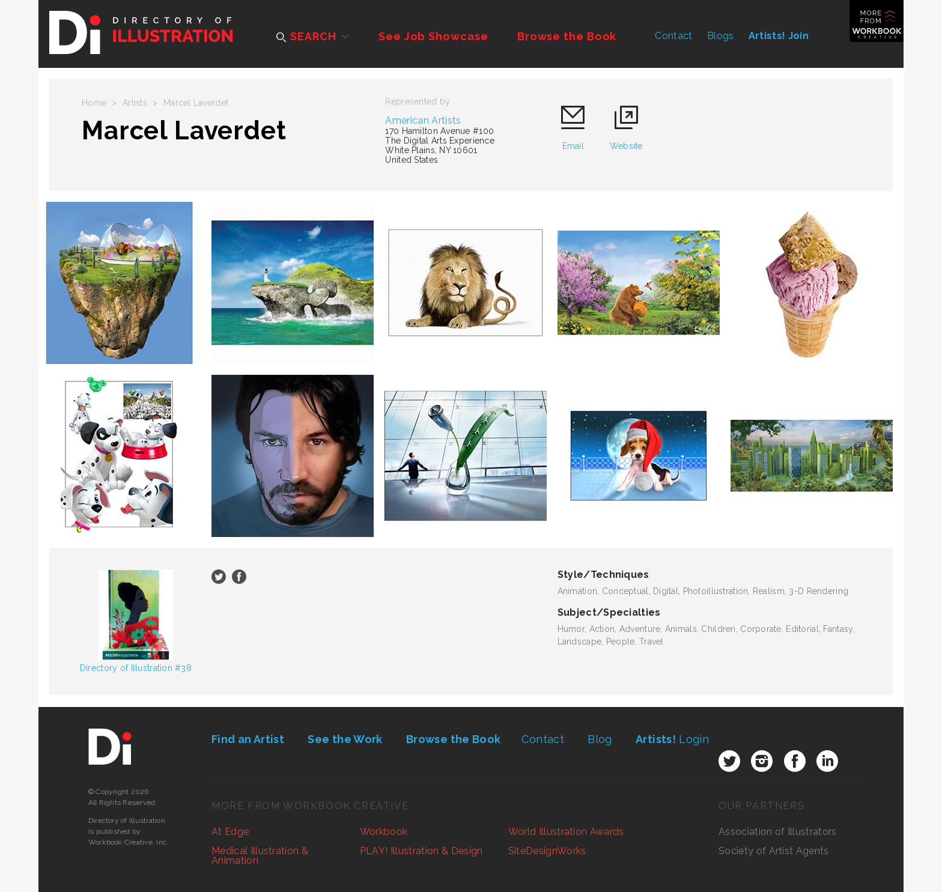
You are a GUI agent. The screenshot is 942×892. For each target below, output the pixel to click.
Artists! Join (779, 35)
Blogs (720, 35)
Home (94, 103)
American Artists (423, 120)
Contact (673, 35)
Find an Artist (247, 739)
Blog (600, 739)
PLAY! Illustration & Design (421, 851)
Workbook (384, 831)
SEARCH (306, 36)
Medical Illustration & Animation (259, 855)
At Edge (230, 831)
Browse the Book (567, 36)
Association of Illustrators (778, 831)
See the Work (345, 739)
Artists (135, 103)
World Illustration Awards (566, 831)
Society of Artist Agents (774, 851)
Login (672, 739)
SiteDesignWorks (547, 851)
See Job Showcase (433, 36)
